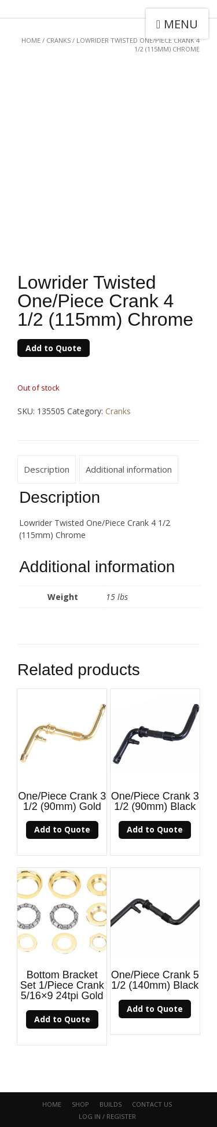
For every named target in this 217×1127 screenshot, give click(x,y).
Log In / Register (107, 1116)
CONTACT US (152, 1104)
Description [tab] (46, 469)
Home (31, 40)
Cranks (58, 40)
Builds (111, 1104)
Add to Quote (53, 347)
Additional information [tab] (129, 469)
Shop (80, 1104)
